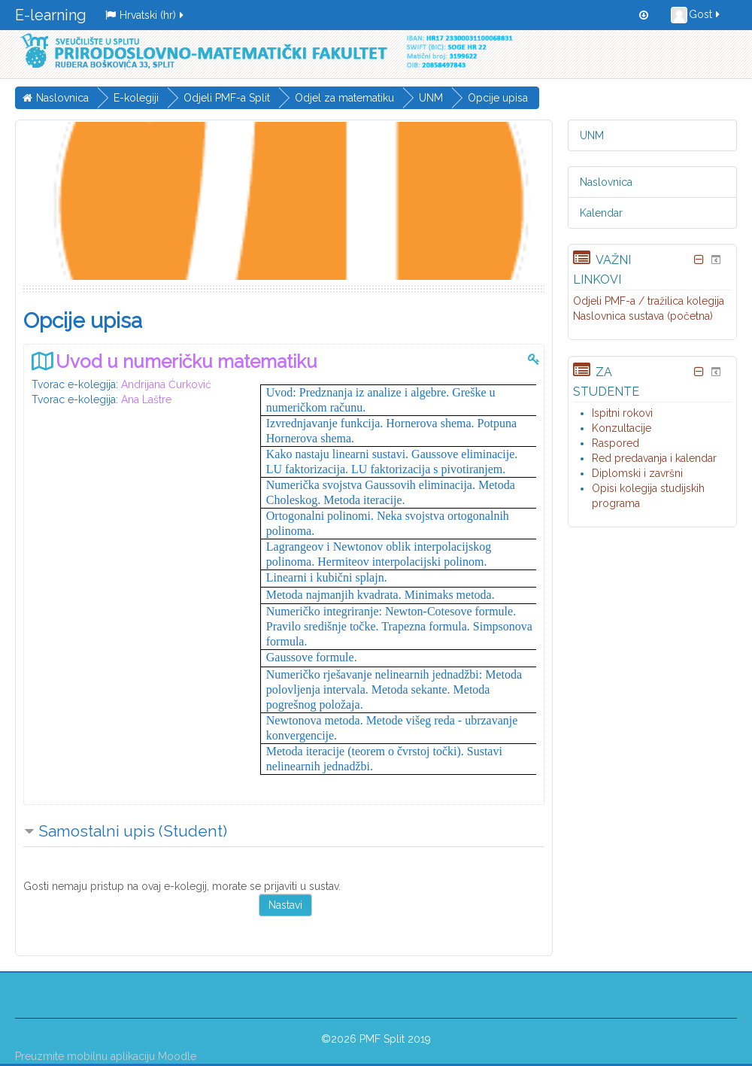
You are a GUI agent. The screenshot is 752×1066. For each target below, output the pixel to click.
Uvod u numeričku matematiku (186, 361)
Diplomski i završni (637, 473)
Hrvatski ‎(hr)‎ (145, 15)
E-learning (50, 15)
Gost (696, 15)
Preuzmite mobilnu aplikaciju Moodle (105, 1056)
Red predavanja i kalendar (654, 458)
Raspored (615, 443)
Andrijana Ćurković (166, 384)
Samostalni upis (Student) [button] (132, 831)
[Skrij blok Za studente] (699, 372)
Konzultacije (621, 428)
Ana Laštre (146, 399)
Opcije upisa (498, 98)
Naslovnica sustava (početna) (643, 316)
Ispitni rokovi (622, 413)
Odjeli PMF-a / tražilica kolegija (648, 301)
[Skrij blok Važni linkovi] (699, 260)
